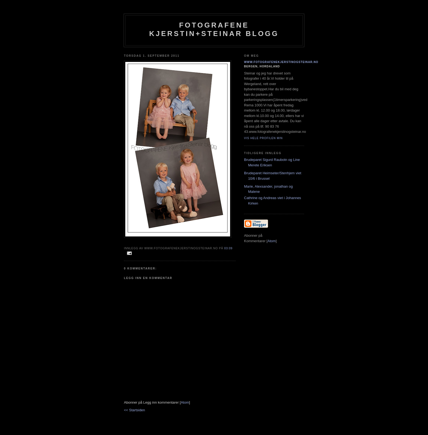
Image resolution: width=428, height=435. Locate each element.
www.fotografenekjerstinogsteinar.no (281, 62)
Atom (185, 402)
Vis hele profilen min (263, 138)
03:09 (228, 248)
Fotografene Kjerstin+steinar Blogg (214, 29)
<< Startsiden (134, 410)
